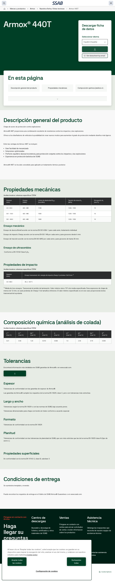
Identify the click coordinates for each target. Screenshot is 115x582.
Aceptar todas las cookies (26, 563)
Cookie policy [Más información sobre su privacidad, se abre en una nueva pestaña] (32, 558)
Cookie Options (105, 572)
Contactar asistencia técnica (97, 553)
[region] (47, 561)
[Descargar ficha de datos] (95, 49)
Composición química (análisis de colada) (92, 88)
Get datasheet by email (94, 55)
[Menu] (111, 3)
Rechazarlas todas (67, 563)
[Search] (4, 3)
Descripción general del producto (24, 88)
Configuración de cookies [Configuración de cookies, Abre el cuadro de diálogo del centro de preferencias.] (47, 571)
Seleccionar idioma (90, 37)
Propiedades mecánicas (57, 88)
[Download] (15, 373)
